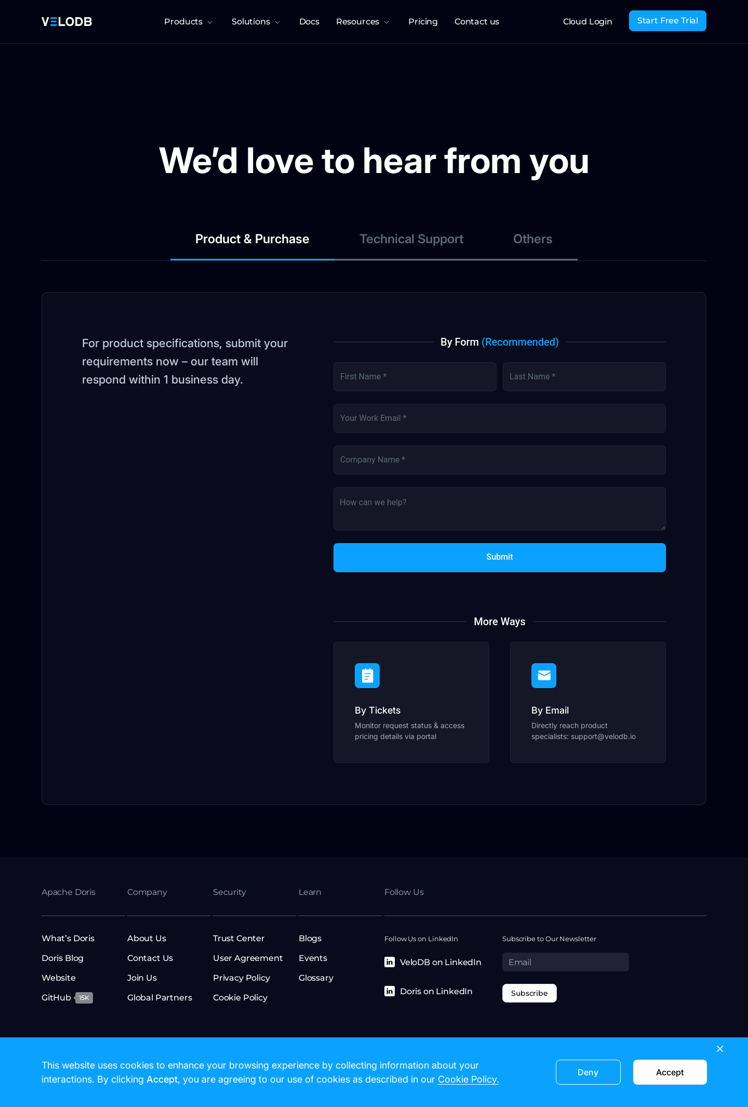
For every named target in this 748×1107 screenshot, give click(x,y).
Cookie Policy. (468, 1079)
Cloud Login (587, 22)
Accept (670, 1072)
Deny (588, 1072)
